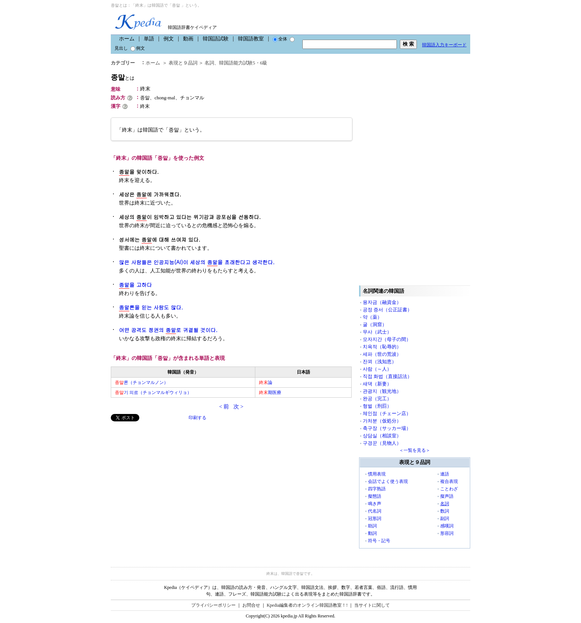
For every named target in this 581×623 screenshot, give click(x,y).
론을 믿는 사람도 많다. (151, 307)
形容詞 (447, 533)
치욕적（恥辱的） (382, 346)
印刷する (197, 417)
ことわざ (449, 488)
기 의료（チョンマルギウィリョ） (153, 392)
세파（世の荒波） (382, 354)
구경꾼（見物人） (382, 443)
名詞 (209, 63)
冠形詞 (374, 518)
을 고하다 (135, 285)
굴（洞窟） (375, 324)
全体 (280, 39)
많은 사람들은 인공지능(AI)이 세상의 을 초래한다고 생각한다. (197, 262)
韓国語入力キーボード (444, 44)
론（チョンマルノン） (141, 382)
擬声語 (447, 496)
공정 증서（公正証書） (387, 309)
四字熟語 (377, 488)
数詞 (444, 511)
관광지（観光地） (382, 391)
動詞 (372, 533)
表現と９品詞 (183, 63)
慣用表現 (377, 474)
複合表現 (449, 481)
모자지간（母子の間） (387, 339)
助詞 (372, 525)
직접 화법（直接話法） (387, 376)
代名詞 (374, 511)
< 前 (224, 407)
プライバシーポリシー (213, 605)
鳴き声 (374, 503)
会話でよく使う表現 (388, 481)
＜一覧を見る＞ (414, 450)
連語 (444, 474)
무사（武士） (377, 332)
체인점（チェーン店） (387, 413)
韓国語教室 (251, 39)
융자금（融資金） (382, 302)
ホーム (127, 39)
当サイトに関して (372, 605)
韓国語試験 (216, 39)
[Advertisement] (166, 473)
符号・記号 (379, 540)
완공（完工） (377, 398)
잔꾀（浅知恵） (379, 361)
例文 (168, 39)
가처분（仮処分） (382, 421)
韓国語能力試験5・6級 (243, 63)
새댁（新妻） (377, 384)
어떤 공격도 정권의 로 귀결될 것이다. (168, 330)
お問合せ (251, 605)
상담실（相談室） (382, 435)
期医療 (270, 392)
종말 (123, 77)
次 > (238, 407)
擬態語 (374, 496)
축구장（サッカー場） (387, 428)
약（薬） (372, 317)
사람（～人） (377, 369)
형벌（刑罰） (377, 406)
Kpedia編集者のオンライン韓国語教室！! (307, 605)
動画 (188, 39)
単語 (149, 39)
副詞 (444, 518)
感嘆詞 (447, 525)
